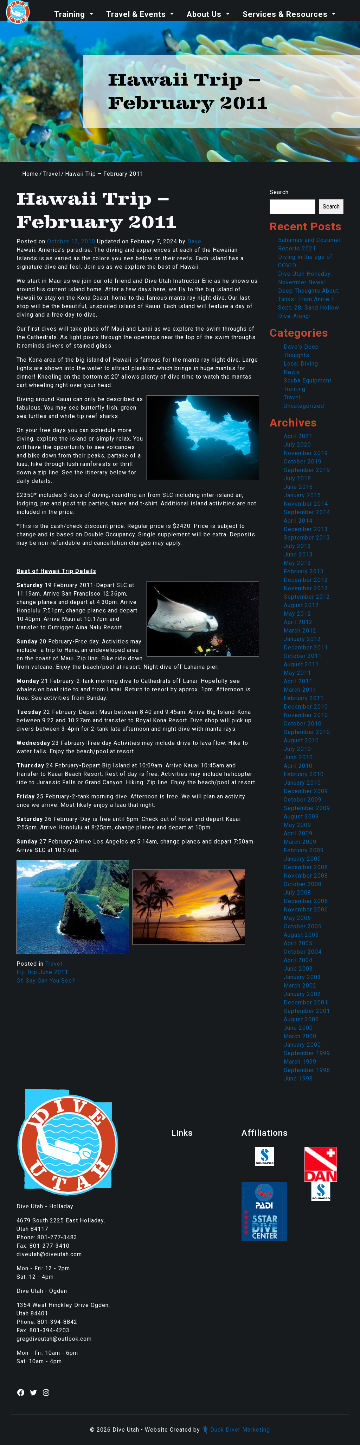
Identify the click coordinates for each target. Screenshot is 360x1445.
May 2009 (297, 825)
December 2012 (306, 580)
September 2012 (307, 596)
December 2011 (306, 647)
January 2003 (302, 977)
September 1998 (307, 1070)
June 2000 (298, 1027)
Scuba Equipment (308, 380)
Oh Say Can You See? (46, 980)
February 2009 (304, 850)
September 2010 (307, 732)
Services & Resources (286, 14)
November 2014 (306, 503)
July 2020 (297, 444)
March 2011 (300, 689)
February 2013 (304, 571)
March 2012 (300, 630)
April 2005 (298, 943)
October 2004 (303, 951)
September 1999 (307, 1053)
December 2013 (306, 529)
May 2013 (297, 563)
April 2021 (298, 436)
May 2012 (297, 613)
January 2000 (302, 1044)
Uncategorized (304, 406)
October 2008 (303, 884)
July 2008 (297, 892)
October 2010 (303, 723)
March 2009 (300, 842)
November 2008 (306, 875)
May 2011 (297, 672)
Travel (51, 173)
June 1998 (298, 1078)
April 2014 (298, 520)
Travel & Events (137, 14)
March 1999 (300, 1061)
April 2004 (298, 960)
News (292, 372)
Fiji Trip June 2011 (42, 972)
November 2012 (306, 588)
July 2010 (297, 749)
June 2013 (298, 554)
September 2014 (307, 512)
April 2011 (298, 681)
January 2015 (302, 495)
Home (30, 173)
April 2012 (298, 622)
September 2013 (307, 537)
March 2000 (300, 1036)
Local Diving (301, 363)
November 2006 (306, 909)
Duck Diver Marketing (236, 1429)
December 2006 (306, 901)
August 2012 (301, 605)
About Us (205, 14)
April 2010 (298, 765)
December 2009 (306, 791)
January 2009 (302, 858)
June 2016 (298, 487)
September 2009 (307, 808)
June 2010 (298, 757)
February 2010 (304, 774)
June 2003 (298, 968)
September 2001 (307, 1011)
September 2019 (307, 470)
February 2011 (304, 698)
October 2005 (303, 926)
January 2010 (302, 782)
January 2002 (302, 994)
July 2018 (297, 478)
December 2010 (306, 706)
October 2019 (303, 461)
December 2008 (306, 867)
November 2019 (306, 453)
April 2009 (298, 833)
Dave (194, 241)
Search (279, 192)
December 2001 (306, 1002)
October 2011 (303, 656)
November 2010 (306, 715)
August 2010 (301, 740)
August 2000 (301, 1019)
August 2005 (301, 935)
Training (70, 14)
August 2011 (301, 664)
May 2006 (297, 918)
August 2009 (301, 816)
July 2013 (297, 546)
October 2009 (303, 799)
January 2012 (302, 639)
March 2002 (300, 985)
